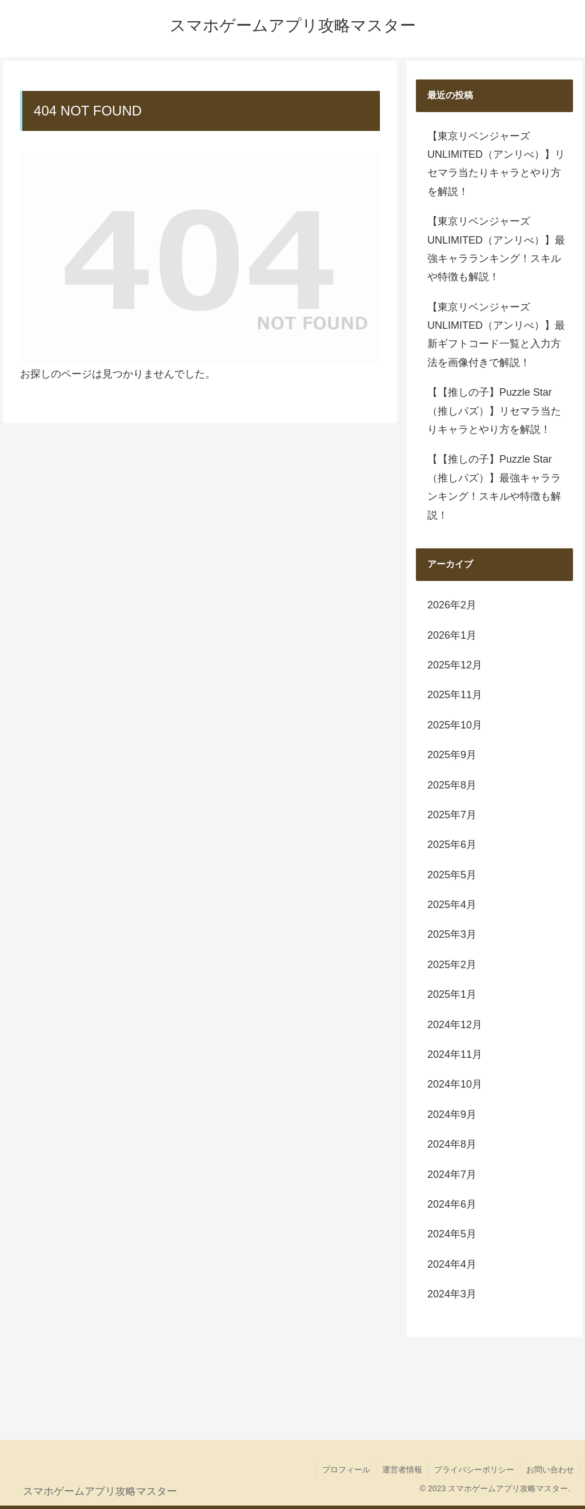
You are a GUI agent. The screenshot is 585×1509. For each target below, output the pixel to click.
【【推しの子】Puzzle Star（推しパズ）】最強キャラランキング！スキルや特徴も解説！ (494, 486)
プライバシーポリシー (474, 1469)
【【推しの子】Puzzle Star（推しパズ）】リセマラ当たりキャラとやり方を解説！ (494, 411)
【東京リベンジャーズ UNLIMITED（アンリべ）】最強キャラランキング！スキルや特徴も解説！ (496, 249)
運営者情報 (402, 1469)
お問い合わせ (550, 1469)
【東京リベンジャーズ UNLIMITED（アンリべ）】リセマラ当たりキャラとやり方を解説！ (496, 163)
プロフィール (346, 1469)
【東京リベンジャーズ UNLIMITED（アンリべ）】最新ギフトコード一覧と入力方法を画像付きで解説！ (496, 334)
